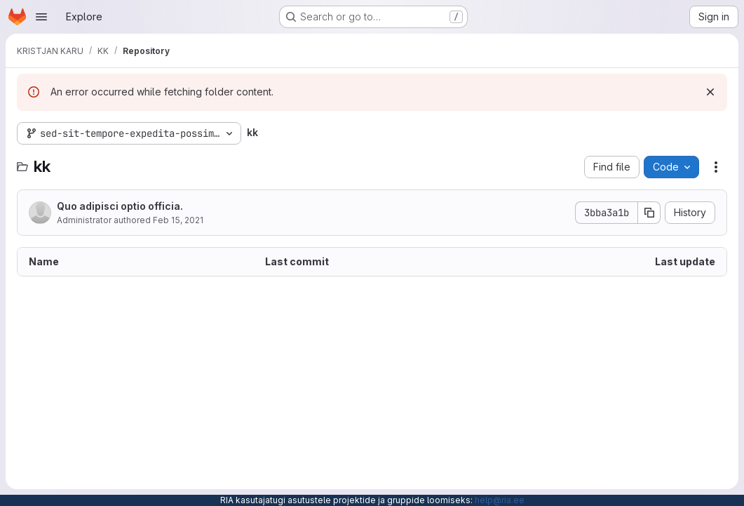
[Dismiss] (710, 92)
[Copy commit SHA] (649, 212)
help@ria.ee (500, 500)
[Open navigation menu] (41, 17)
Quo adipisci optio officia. (120, 206)
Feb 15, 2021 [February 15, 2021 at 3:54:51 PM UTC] (178, 220)
